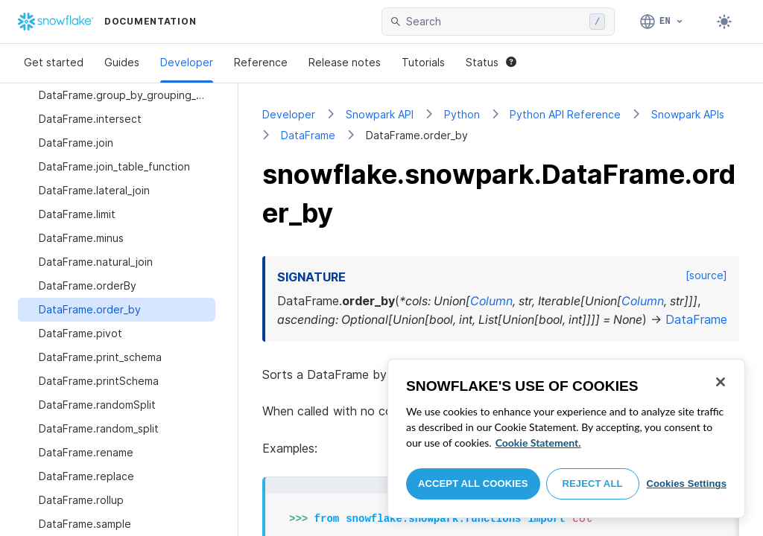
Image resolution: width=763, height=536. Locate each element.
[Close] (720, 382)
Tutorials (423, 62)
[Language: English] (662, 21)
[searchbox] (494, 21)
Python (462, 114)
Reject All (593, 483)
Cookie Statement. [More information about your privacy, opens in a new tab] (538, 442)
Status (491, 62)
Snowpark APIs (687, 114)
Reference (261, 62)
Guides (121, 62)
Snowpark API (380, 114)
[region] (566, 438)
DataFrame (308, 135)
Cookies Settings (686, 483)
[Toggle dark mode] (724, 21)
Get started (53, 62)
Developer (186, 62)
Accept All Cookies (473, 483)
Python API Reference (565, 114)
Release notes (344, 62)
